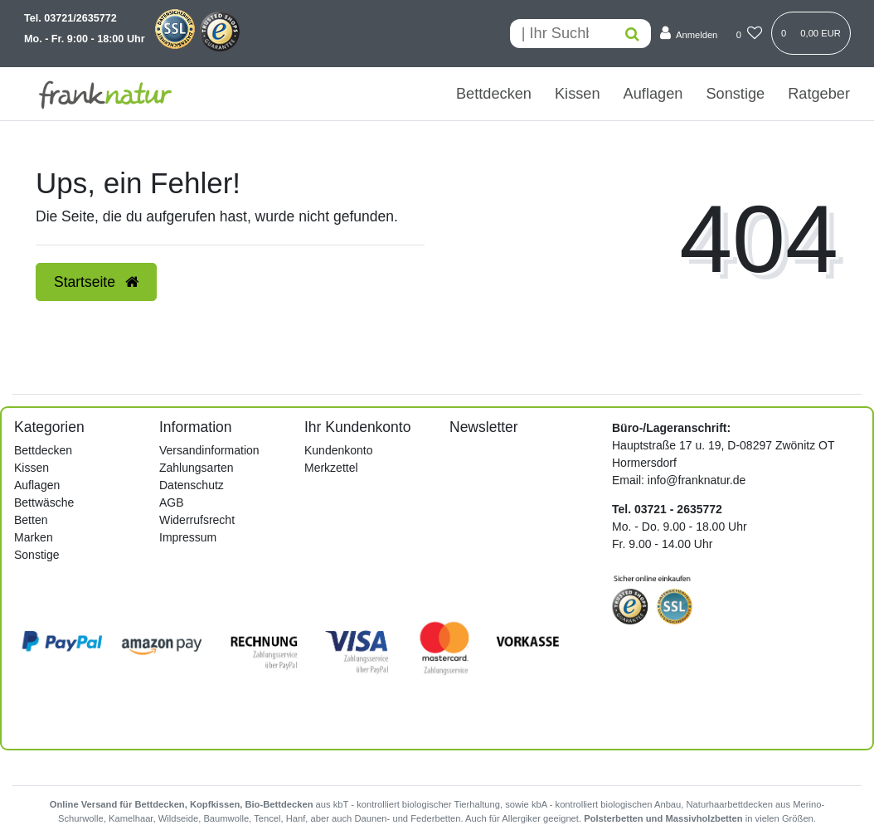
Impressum (187, 537)
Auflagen (653, 93)
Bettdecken (494, 93)
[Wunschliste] (749, 34)
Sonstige (735, 93)
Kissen (577, 93)
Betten (30, 520)
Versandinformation (209, 450)
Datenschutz (191, 485)
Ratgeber (819, 93)
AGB (171, 502)
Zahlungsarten (196, 467)
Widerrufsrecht (197, 520)
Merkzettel (331, 467)
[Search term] (562, 33)
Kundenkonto (338, 450)
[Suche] (632, 33)
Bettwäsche (44, 502)
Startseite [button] (96, 282)
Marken (33, 537)
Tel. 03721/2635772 (70, 18)
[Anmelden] (689, 34)
